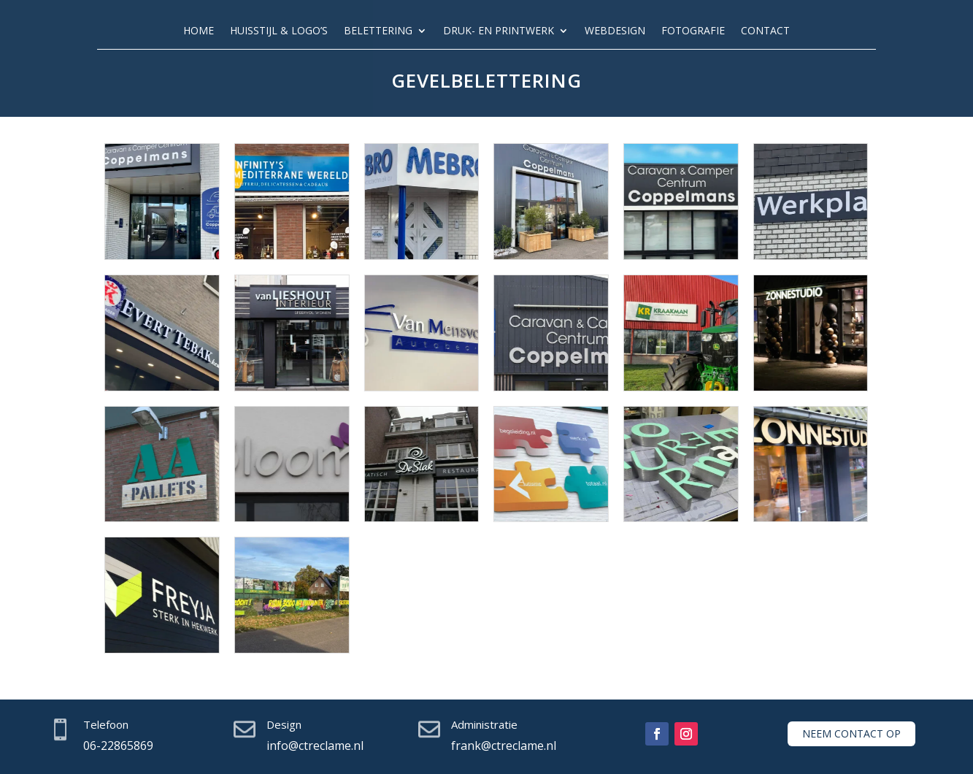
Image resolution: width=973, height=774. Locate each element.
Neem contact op (851, 733)
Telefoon (105, 724)
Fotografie (693, 31)
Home (198, 31)
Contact (765, 31)
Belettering (378, 31)
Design (283, 724)
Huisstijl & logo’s (279, 31)
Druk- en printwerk (498, 31)
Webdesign (615, 31)
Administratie (484, 724)
